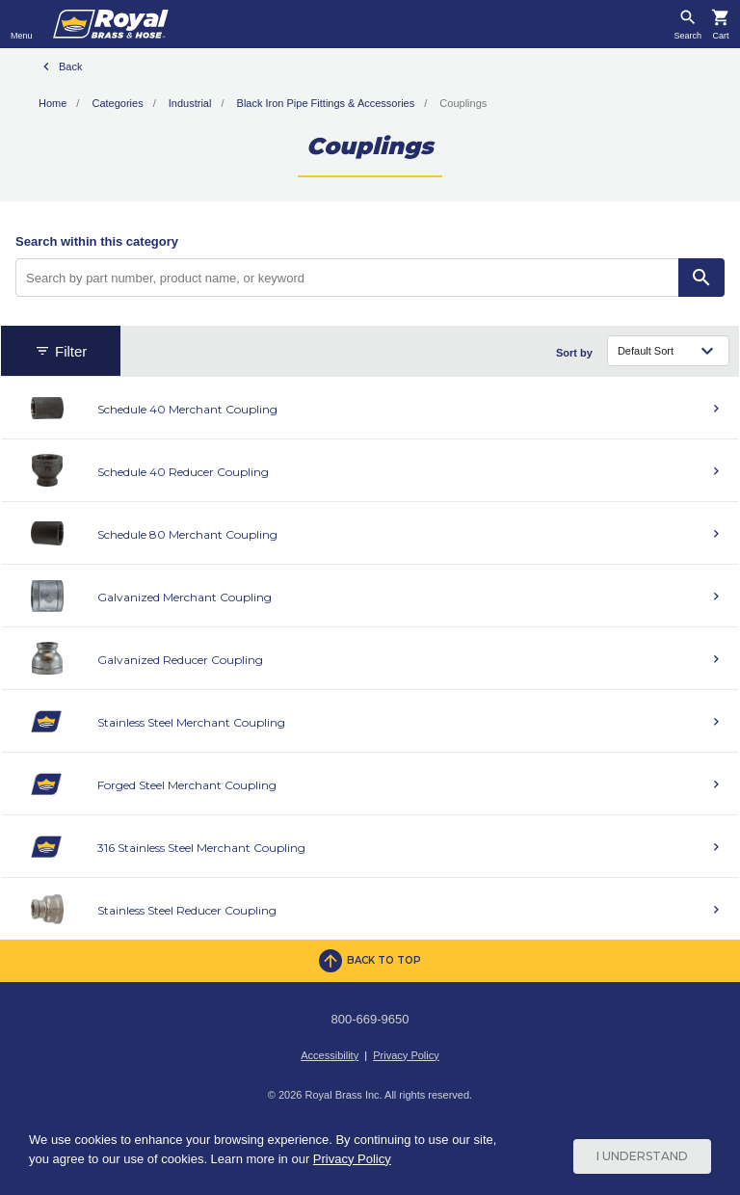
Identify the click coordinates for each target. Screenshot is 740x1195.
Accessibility (329, 1055)
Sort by (574, 352)
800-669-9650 (370, 1019)
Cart (720, 36)
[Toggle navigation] (21, 24)
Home (52, 103)
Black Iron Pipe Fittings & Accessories (326, 103)
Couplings (463, 103)
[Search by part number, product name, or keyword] (347, 277)
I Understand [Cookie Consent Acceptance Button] (642, 1156)
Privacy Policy (405, 1055)
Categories (117, 103)
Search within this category (96, 241)
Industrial (190, 103)
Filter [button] (61, 351)
